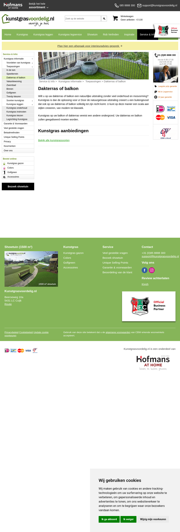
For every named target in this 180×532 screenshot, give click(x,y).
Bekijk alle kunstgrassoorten (53, 140)
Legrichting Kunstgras (16, 119)
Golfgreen (11, 92)
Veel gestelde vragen (14, 128)
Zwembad (11, 85)
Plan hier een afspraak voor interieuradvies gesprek (90, 45)
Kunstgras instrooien (16, 111)
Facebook (144, 270)
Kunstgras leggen (43, 34)
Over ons (8, 150)
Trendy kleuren (13, 96)
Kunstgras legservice (70, 34)
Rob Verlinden (111, 34)
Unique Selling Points (14, 137)
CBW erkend (165, 131)
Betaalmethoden (11, 132)
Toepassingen (13, 66)
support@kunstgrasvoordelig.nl (160, 256)
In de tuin (10, 70)
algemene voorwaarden (118, 332)
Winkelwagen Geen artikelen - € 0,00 (132, 18)
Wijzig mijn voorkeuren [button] (153, 519)
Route (8, 304)
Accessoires (13, 177)
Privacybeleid (11, 332)
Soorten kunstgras (15, 100)
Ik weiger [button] (128, 519)
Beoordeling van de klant (117, 272)
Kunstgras (22, 34)
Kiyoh (145, 284)
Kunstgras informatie (14, 58)
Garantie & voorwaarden (117, 267)
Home (7, 34)
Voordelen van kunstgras (18, 62)
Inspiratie (129, 34)
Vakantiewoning (14, 81)
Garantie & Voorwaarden (15, 123)
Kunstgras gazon (15, 163)
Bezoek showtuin (18, 186)
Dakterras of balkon (15, 77)
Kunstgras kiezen (14, 115)
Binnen (9, 89)
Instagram (152, 270)
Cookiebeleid (26, 332)
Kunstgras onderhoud (16, 108)
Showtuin (92, 34)
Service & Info (148, 34)
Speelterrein (12, 74)
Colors (10, 168)
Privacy (7, 141)
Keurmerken (9, 146)
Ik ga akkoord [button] (109, 519)
